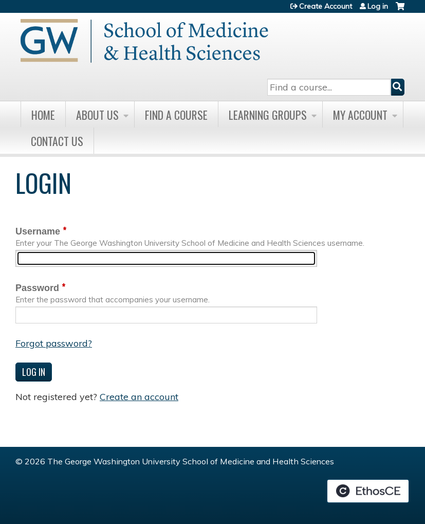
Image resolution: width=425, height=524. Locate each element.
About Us (97, 114)
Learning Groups (268, 114)
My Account (360, 114)
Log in (377, 6)
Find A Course (176, 114)
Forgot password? (53, 343)
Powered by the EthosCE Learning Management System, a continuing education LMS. (368, 491)
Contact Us (57, 141)
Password (37, 288)
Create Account (325, 6)
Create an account (139, 397)
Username (37, 231)
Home (43, 114)
